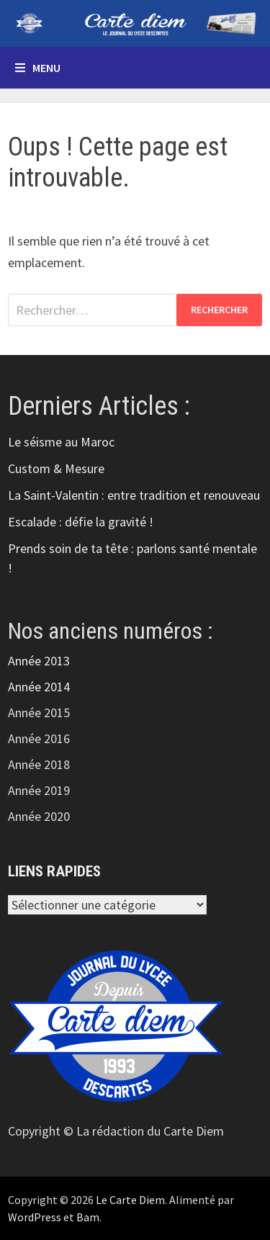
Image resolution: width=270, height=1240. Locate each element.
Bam (87, 1217)
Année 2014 (39, 686)
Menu (37, 67)
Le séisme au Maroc (61, 441)
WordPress (34, 1217)
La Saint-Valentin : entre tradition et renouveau (134, 495)
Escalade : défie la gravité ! (80, 521)
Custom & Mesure (56, 468)
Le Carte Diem (130, 1199)
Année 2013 (39, 660)
